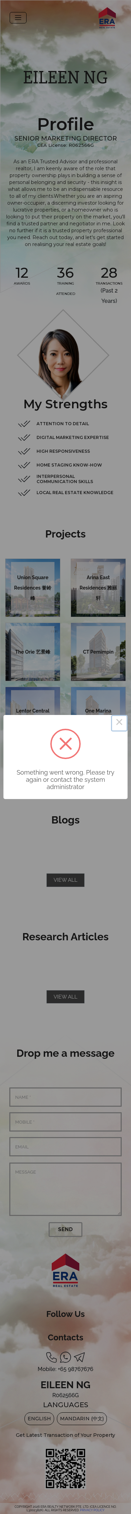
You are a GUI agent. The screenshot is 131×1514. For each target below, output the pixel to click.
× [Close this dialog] (119, 723)
